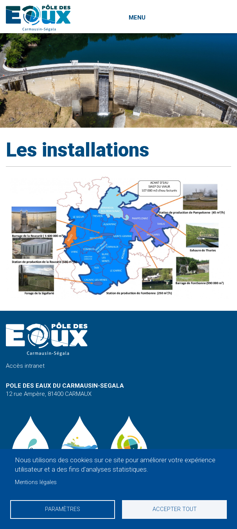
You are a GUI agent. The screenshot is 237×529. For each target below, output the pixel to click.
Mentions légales (36, 482)
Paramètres (62, 509)
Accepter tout (175, 509)
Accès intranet (25, 365)
